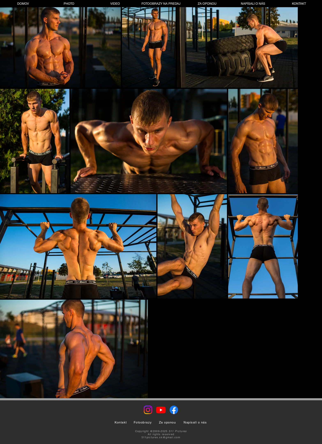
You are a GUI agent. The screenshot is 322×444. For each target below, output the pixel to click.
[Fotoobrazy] (142, 422)
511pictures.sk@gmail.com (160, 437)
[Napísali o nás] (195, 422)
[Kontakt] (121, 422)
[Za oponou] (167, 422)
